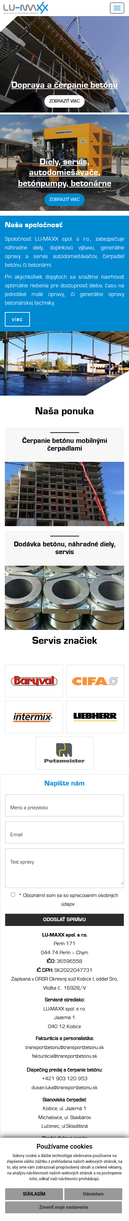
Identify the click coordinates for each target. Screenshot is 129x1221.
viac (17, 319)
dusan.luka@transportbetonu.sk (64, 1088)
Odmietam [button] (93, 1194)
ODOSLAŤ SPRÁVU (64, 919)
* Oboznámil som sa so (64, 900)
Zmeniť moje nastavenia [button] (63, 1207)
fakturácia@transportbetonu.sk (64, 1056)
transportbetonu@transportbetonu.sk (64, 1047)
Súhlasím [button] (34, 1194)
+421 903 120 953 (65, 1079)
